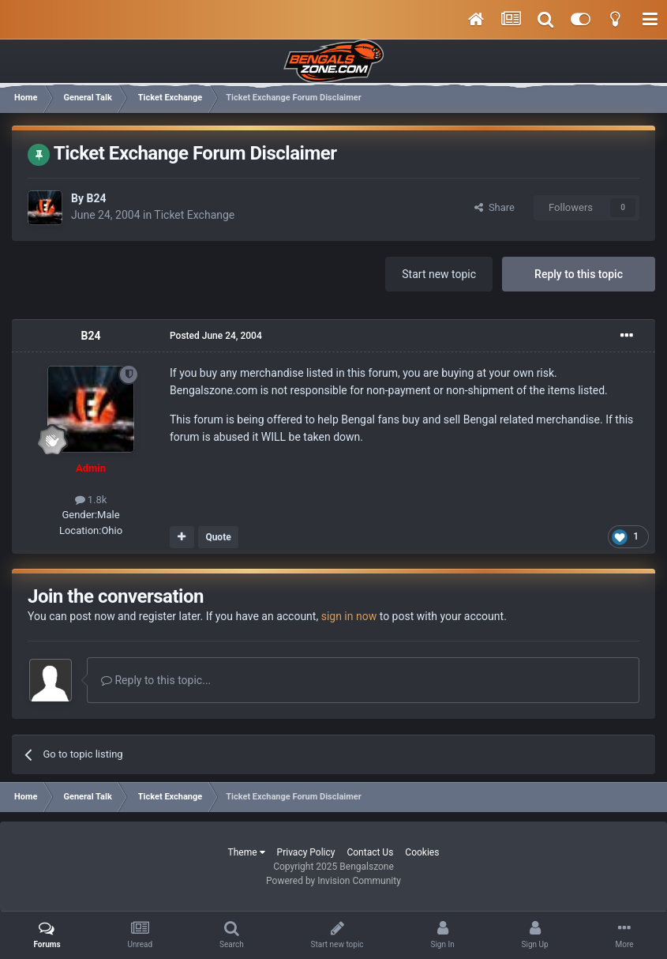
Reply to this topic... (156, 680)
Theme (246, 852)
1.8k (91, 500)
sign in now (349, 616)
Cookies (422, 852)
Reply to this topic (578, 274)
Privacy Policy (306, 852)
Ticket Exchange (194, 215)
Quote (217, 537)
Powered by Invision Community (333, 880)
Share (494, 207)
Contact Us (370, 852)
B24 (96, 198)
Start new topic (439, 274)
